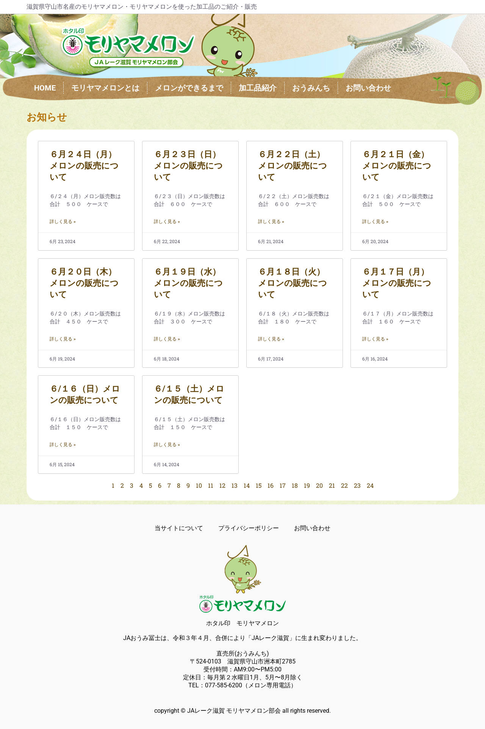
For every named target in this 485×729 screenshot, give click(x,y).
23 (357, 485)
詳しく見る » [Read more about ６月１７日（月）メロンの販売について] (375, 339)
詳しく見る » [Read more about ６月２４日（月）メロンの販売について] (63, 221)
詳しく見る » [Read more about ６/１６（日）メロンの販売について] (63, 444)
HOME (45, 87)
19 (307, 485)
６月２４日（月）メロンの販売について (84, 166)
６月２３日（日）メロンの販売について (188, 166)
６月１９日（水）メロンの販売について (188, 283)
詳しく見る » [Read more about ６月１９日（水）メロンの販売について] (167, 339)
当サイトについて (179, 528)
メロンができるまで (189, 87)
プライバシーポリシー (248, 528)
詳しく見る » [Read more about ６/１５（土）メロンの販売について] (167, 444)
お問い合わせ (368, 87)
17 (283, 485)
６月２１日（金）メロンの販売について (396, 166)
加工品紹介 (258, 87)
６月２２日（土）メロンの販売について (292, 166)
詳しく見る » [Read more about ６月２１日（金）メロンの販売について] (375, 221)
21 (332, 485)
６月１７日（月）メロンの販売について (396, 283)
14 (247, 485)
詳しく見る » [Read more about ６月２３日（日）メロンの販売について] (167, 221)
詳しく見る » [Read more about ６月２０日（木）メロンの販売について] (63, 339)
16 (271, 485)
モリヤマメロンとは (105, 87)
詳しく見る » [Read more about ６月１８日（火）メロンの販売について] (271, 339)
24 (370, 485)
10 (199, 485)
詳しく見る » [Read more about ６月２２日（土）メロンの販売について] (271, 221)
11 (210, 485)
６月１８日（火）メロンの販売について (292, 283)
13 (235, 485)
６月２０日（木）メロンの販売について (84, 283)
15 (258, 485)
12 (222, 485)
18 (295, 485)
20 (319, 485)
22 (344, 485)
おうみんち (311, 87)
